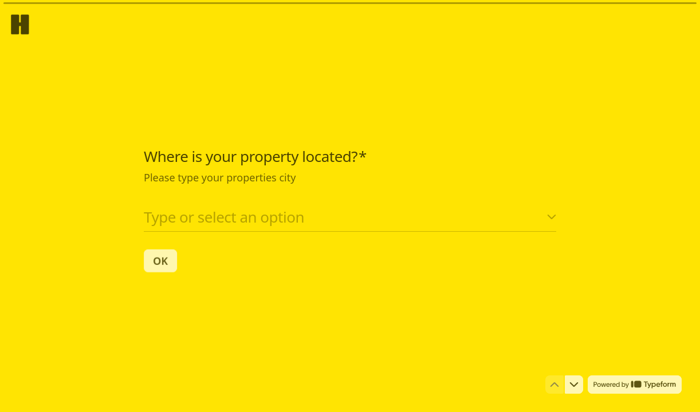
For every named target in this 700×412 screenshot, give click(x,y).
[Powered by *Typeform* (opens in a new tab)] (635, 384)
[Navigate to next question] (574, 384)
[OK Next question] (160, 260)
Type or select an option (224, 216)
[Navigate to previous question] (554, 384)
